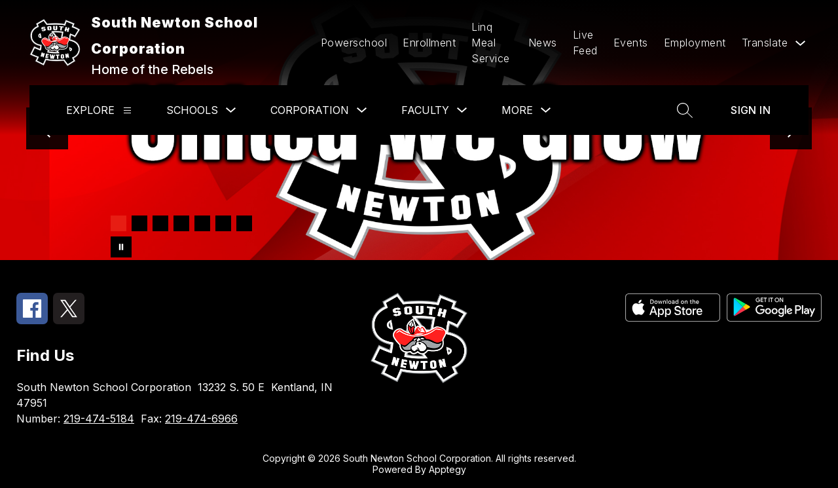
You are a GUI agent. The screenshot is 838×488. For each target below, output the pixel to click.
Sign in (751, 110)
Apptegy (447, 469)
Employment (695, 42)
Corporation (309, 110)
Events (630, 42)
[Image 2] (139, 223)
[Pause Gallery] (121, 246)
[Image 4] (181, 223)
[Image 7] (244, 223)
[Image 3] (160, 223)
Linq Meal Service (490, 42)
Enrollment (429, 42)
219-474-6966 (201, 418)
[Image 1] (118, 223)
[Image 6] (223, 223)
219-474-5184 (99, 418)
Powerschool (354, 42)
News (542, 42)
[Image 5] (202, 223)
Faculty (425, 110)
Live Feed (585, 42)
